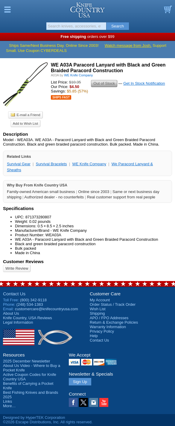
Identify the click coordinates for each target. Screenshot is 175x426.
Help (94, 336)
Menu (7, 9)
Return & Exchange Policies (114, 322)
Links (7, 401)
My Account (100, 300)
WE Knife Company (89, 164)
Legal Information (18, 322)
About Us (11, 313)
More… (9, 406)
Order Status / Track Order (113, 304)
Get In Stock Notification (144, 83)
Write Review (16, 268)
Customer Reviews (23, 261)
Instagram (93, 402)
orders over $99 (88, 36)
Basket (167, 9)
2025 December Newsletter (26, 361)
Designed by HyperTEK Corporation (34, 417)
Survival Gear (19, 164)
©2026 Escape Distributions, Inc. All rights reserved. (47, 422)
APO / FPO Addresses (109, 318)
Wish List (98, 309)
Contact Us (14, 293)
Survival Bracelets (51, 164)
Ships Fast (61, 97)
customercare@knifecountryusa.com (46, 309)
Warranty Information (108, 327)
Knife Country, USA (87, 10)
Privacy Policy (102, 331)
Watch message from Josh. (128, 45)
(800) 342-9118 (33, 300)
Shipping (97, 313)
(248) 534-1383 (29, 304)
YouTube (103, 402)
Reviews (27, 318)
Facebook (73, 402)
